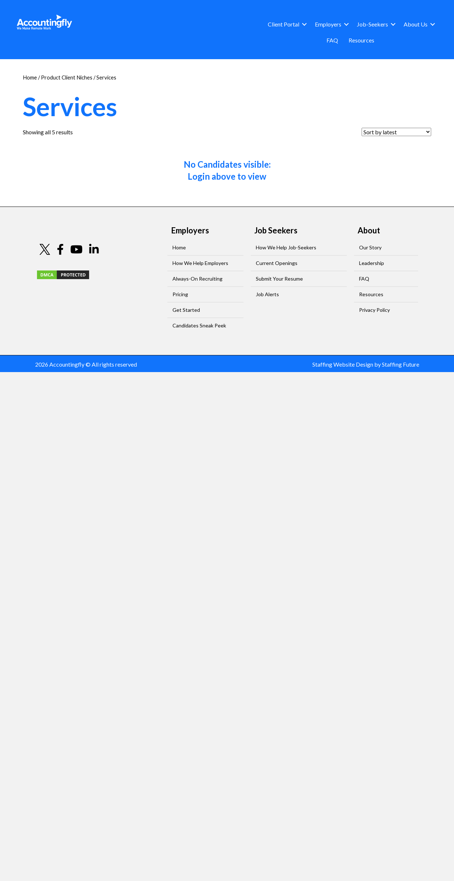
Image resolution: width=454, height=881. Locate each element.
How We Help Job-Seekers (286, 247)
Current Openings (276, 263)
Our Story (370, 247)
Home (30, 77)
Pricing (180, 294)
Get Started (186, 310)
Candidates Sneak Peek (199, 325)
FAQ (332, 40)
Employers (328, 24)
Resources (361, 40)
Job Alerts (267, 294)
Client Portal (283, 24)
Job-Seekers (372, 24)
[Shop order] (396, 132)
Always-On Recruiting (197, 279)
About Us (416, 24)
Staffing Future (400, 364)
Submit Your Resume (279, 279)
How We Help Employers (200, 263)
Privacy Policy (374, 310)
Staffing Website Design (342, 364)
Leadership (371, 263)
